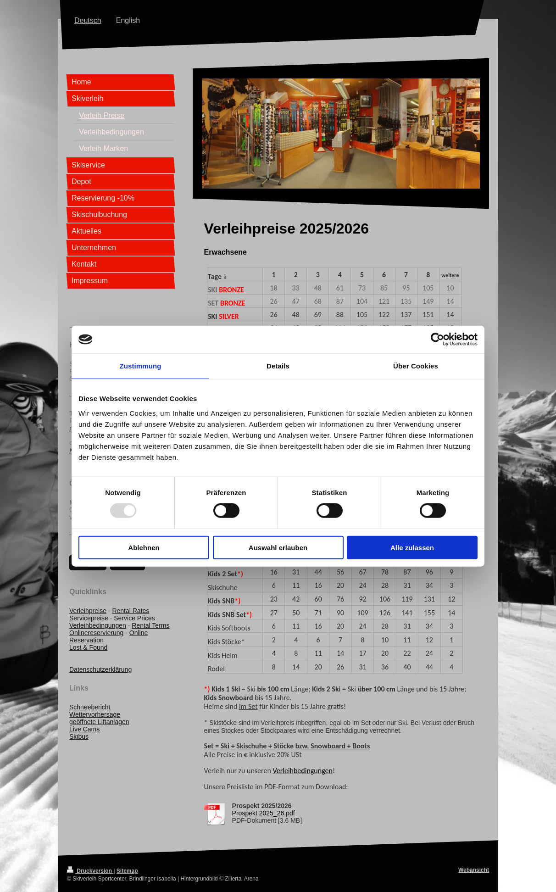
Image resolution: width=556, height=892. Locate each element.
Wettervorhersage (94, 714)
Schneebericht (90, 707)
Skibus (79, 736)
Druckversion (90, 871)
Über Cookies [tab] (415, 366)
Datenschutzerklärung (100, 669)
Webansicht (473, 870)
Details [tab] (278, 366)
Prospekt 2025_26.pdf (263, 813)
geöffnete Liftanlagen (99, 721)
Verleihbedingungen (302, 770)
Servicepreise (88, 618)
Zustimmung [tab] (140, 366)
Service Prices (134, 618)
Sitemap (127, 871)
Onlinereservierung (96, 632)
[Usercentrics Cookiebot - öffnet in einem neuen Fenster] (437, 339)
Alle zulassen (412, 547)
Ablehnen (143, 547)
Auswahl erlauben (278, 547)
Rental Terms (150, 625)
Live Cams (84, 729)
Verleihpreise (87, 610)
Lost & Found (88, 647)
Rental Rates (130, 610)
